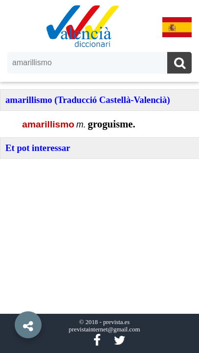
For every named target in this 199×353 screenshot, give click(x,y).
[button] (10, 302)
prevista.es (116, 322)
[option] (99, 176)
